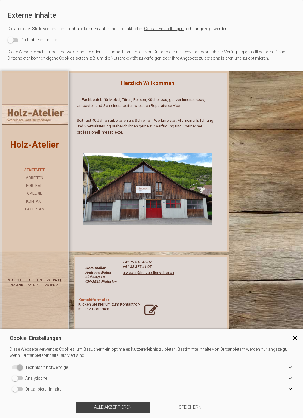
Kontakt (34, 201)
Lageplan (34, 209)
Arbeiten (34, 177)
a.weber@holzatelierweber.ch (148, 272)
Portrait (34, 185)
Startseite (34, 170)
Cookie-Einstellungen (164, 28)
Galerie (34, 193)
